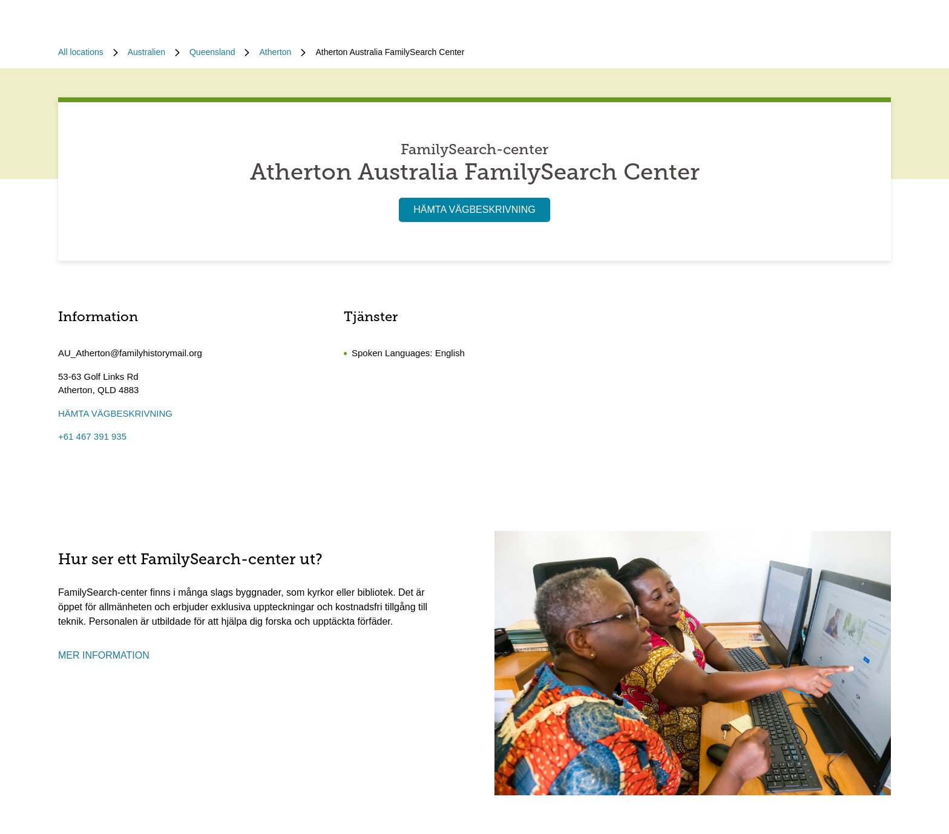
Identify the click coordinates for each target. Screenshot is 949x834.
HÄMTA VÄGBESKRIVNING (474, 209)
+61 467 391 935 (92, 436)
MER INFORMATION (103, 655)
